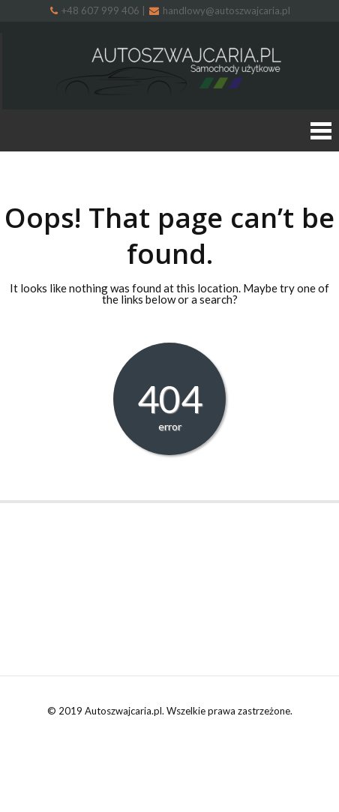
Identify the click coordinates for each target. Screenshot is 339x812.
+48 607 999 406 (96, 10)
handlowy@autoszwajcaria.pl (219, 10)
